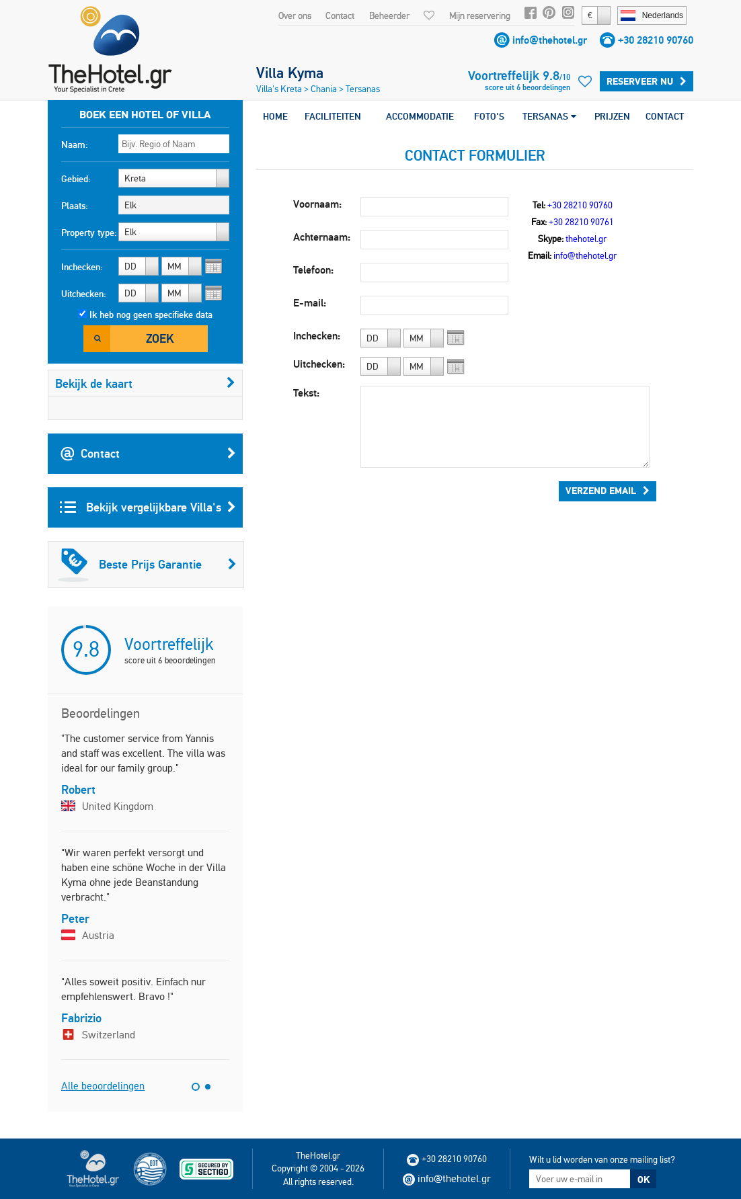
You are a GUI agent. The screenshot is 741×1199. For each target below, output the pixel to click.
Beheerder (389, 15)
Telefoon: (313, 270)
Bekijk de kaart (145, 383)
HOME (275, 116)
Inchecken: (82, 267)
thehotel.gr (586, 239)
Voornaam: (317, 204)
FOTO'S (489, 116)
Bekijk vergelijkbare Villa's (148, 507)
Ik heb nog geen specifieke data (150, 314)
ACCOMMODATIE (420, 116)
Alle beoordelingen (103, 1085)
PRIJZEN (612, 116)
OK (643, 1179)
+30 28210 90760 (655, 40)
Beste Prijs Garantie (147, 564)
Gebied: (76, 179)
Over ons (294, 15)
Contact (339, 15)
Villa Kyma (289, 72)
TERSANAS (549, 116)
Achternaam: (321, 237)
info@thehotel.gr (549, 40)
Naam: (74, 144)
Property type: (89, 232)
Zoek (159, 338)
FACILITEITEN (333, 116)
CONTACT (665, 116)
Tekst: (306, 393)
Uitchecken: (83, 294)
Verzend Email (608, 491)
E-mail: (309, 303)
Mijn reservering (479, 15)
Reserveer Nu (647, 81)
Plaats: (74, 206)
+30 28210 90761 (581, 222)
